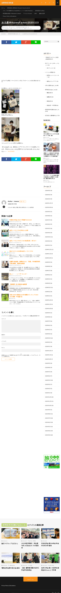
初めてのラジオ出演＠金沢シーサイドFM (21, 252)
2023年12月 (48, 298)
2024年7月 (48, 269)
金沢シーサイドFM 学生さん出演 (18, 231)
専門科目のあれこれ (50, 90)
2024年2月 (48, 289)
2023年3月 (48, 335)
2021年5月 (48, 422)
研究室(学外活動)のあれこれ (52, 109)
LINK (36, 14)
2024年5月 (48, 277)
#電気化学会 (12, 561)
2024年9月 (48, 260)
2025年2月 (48, 240)
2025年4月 (48, 231)
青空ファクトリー (28, 29)
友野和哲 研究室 (15, 589)
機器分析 (49, 93)
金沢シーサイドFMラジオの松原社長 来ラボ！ (23, 241)
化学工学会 (51, 561)
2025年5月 (48, 227)
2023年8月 (48, 314)
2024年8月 (48, 265)
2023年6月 (48, 323)
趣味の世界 (42, 14)
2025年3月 (48, 235)
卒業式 (34, 536)
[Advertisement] (21, 65)
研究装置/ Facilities (40, 11)
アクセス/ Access (27, 14)
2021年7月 (48, 414)
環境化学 (49, 101)
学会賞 (30, 561)
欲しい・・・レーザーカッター (18, 274)
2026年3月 (48, 194)
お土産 (10, 29)
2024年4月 (48, 281)
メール (4, 342)
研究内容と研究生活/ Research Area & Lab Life (18, 8)
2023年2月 (48, 339)
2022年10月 (48, 356)
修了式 (30, 536)
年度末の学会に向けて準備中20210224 (20, 220)
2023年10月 (48, 306)
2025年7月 (48, 219)
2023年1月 (48, 343)
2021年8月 (48, 410)
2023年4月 (48, 331)
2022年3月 (48, 381)
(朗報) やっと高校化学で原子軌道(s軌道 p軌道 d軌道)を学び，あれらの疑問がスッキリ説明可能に (51, 154)
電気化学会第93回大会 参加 (11, 564)
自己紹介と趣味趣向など (51, 115)
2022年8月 (48, 364)
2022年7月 (48, 368)
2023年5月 (48, 327)
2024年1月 (48, 294)
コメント (4, 319)
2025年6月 (48, 223)
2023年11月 (48, 302)
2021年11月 (48, 397)
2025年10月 (48, 206)
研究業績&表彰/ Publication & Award (12, 14)
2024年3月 (48, 285)
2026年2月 (48, 198)
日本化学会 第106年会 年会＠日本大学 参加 (50, 540)
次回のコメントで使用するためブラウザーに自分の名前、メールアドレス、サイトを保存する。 (21, 356)
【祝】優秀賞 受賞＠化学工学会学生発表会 (30, 565)
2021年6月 (48, 418)
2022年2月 (48, 385)
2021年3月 (48, 431)
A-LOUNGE (6, 29)
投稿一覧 (22, 202)
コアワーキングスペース (18, 29)
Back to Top (31, 575)
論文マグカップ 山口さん (10, 539)
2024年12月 (48, 248)
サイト (3, 348)
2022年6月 (48, 372)
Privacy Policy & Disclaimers (9, 16)
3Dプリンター (50, 68)
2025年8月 (48, 215)
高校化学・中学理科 (52, 105)
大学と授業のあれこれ (50, 85)
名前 (3, 335)
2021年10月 (48, 401)
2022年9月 (48, 360)
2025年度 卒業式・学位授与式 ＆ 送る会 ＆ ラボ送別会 (30, 541)
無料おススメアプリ (52, 81)
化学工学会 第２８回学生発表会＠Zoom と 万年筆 (50, 565)
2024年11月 (48, 252)
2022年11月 (48, 352)
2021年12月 (48, 393)
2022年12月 (48, 348)
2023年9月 (48, 310)
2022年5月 (48, 377)
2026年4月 (48, 190)
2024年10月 (48, 256)
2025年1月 (48, 244)
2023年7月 (48, 318)
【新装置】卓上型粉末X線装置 (18, 285)
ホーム (3, 8)
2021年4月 (48, 426)
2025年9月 (48, 211)
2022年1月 (48, 389)
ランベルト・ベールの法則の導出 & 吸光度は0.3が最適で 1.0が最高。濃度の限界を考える (51, 177)
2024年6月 (48, 273)
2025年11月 (48, 202)
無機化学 (49, 97)
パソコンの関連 (49, 72)
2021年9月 (48, 406)
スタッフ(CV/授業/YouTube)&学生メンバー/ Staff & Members (18, 11)
